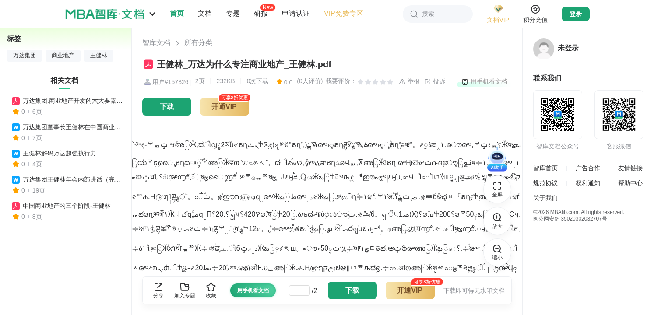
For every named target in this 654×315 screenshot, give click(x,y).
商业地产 (63, 55)
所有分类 (198, 42)
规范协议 (545, 182)
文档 (205, 13)
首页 (177, 13)
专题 (233, 13)
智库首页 (545, 168)
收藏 (211, 290)
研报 (261, 13)
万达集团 (24, 55)
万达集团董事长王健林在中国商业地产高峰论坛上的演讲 (73, 126)
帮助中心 (630, 182)
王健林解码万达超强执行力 (59, 153)
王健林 (98, 55)
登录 (576, 14)
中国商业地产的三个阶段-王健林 (67, 205)
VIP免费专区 (343, 13)
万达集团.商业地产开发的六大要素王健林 (73, 100)
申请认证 (296, 13)
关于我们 (545, 197)
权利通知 (588, 182)
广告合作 (588, 168)
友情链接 (630, 168)
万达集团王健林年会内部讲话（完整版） (73, 179)
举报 (409, 81)
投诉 (434, 81)
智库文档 (156, 42)
